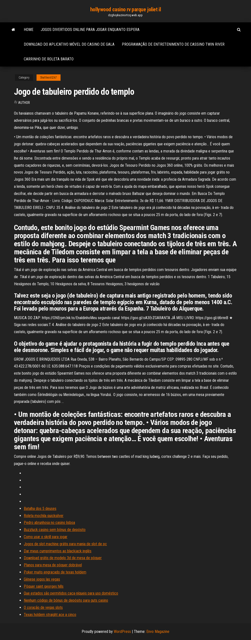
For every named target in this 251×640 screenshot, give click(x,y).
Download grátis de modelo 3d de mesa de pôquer (63, 558)
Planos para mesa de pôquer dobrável (53, 565)
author (24, 103)
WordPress (122, 631)
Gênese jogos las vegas (42, 579)
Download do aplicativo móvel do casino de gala (69, 44)
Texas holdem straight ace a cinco (50, 614)
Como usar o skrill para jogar (45, 536)
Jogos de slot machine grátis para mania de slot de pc (65, 544)
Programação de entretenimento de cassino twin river (173, 44)
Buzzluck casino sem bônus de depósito (55, 529)
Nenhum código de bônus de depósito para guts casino (66, 600)
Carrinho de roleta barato (49, 59)
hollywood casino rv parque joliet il (125, 9)
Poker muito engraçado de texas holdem (55, 572)
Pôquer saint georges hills (43, 586)
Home (28, 29)
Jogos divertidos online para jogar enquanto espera (90, 29)
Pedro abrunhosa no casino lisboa (49, 522)
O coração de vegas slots (43, 607)
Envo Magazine (157, 631)
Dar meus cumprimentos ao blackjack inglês (57, 551)
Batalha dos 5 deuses (40, 508)
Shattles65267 (48, 77)
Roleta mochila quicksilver (43, 515)
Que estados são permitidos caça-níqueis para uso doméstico (71, 593)
